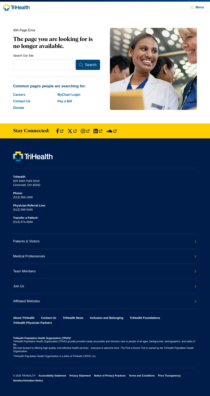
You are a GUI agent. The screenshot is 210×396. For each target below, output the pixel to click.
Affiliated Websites (104, 301)
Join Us (104, 286)
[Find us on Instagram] (85, 131)
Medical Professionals (104, 256)
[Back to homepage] (16, 7)
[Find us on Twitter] (72, 131)
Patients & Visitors (104, 241)
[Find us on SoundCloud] (111, 131)
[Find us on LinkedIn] (98, 131)
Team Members (104, 271)
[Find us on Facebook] (59, 131)
